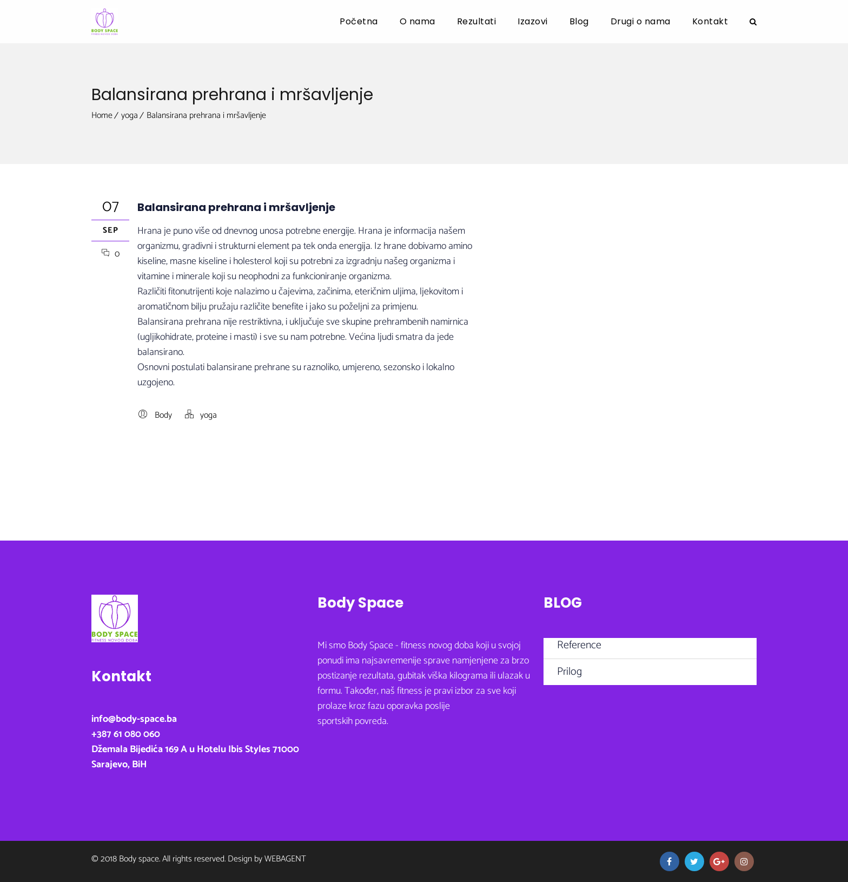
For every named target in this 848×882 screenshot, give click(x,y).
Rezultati (476, 21)
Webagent (285, 859)
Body (163, 415)
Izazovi (533, 21)
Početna (359, 21)
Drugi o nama (641, 21)
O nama (417, 21)
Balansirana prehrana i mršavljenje (206, 115)
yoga (129, 115)
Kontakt (710, 21)
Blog (579, 21)
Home (101, 115)
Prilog (569, 672)
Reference (579, 645)
